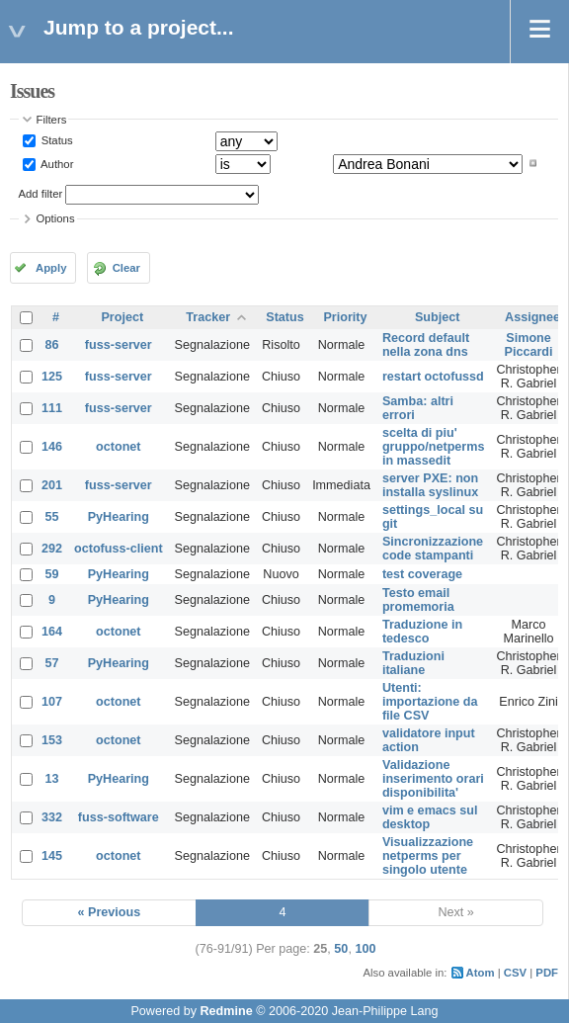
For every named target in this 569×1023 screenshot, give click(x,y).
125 (51, 377)
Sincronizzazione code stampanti (432, 548)
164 (51, 632)
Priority (344, 317)
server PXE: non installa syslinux (430, 485)
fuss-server (118, 345)
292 (51, 548)
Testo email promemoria (418, 600)
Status (56, 140)
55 (52, 517)
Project (122, 317)
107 (51, 702)
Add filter (41, 194)
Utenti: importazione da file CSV (430, 702)
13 (52, 779)
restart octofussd (433, 377)
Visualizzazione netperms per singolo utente (427, 856)
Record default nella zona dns (425, 345)
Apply (51, 268)
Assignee (532, 317)
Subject (437, 317)
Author (56, 163)
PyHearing (118, 517)
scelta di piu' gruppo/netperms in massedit (433, 447)
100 (365, 949)
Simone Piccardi (529, 345)
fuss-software (118, 817)
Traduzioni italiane (413, 663)
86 (52, 345)
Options (56, 218)
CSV (515, 973)
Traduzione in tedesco (422, 631)
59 (52, 574)
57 (52, 663)
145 (51, 856)
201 (51, 485)
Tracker (208, 317)
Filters (52, 120)
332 (51, 817)
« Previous (109, 912)
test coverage (422, 574)
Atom (480, 973)
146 (51, 447)
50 (341, 949)
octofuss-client (118, 548)
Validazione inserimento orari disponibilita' (433, 779)
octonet (118, 447)
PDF (546, 973)
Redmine (226, 1011)
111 (51, 408)
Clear (126, 268)
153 (51, 740)
